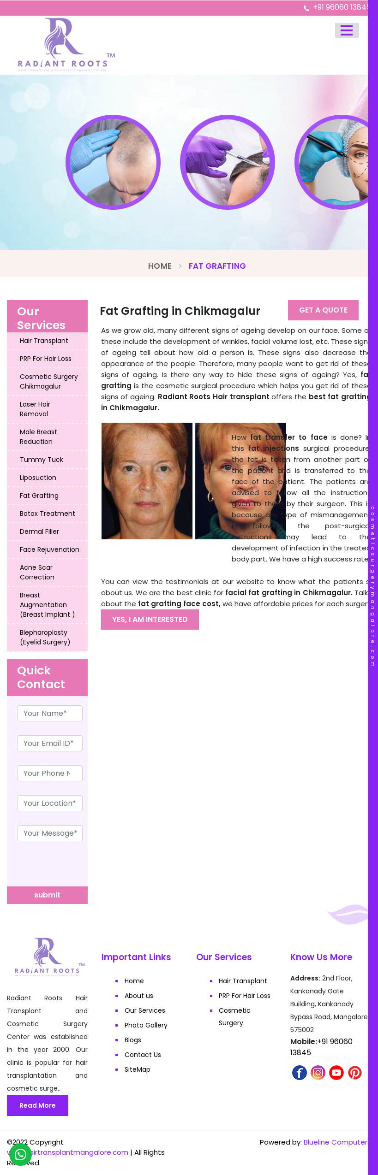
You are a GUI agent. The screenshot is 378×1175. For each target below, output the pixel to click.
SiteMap (137, 1069)
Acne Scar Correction (37, 572)
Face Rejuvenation (49, 549)
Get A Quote (323, 310)
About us (139, 995)
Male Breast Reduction (38, 436)
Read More (37, 1105)
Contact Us (143, 1054)
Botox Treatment (47, 513)
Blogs (133, 1040)
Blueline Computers (337, 1142)
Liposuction (38, 477)
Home (160, 266)
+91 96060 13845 (342, 7)
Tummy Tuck (41, 459)
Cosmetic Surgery (235, 1016)
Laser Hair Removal (35, 409)
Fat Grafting (39, 495)
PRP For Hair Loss (46, 358)
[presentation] (77, 868)
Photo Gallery (146, 1025)
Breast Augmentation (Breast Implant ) (47, 604)
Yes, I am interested (150, 619)
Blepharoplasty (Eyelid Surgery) (45, 637)
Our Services (145, 1010)
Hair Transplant (44, 340)
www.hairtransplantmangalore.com (67, 1152)
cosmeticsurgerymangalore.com (373, 587)
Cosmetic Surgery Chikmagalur (49, 381)
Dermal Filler (39, 531)
